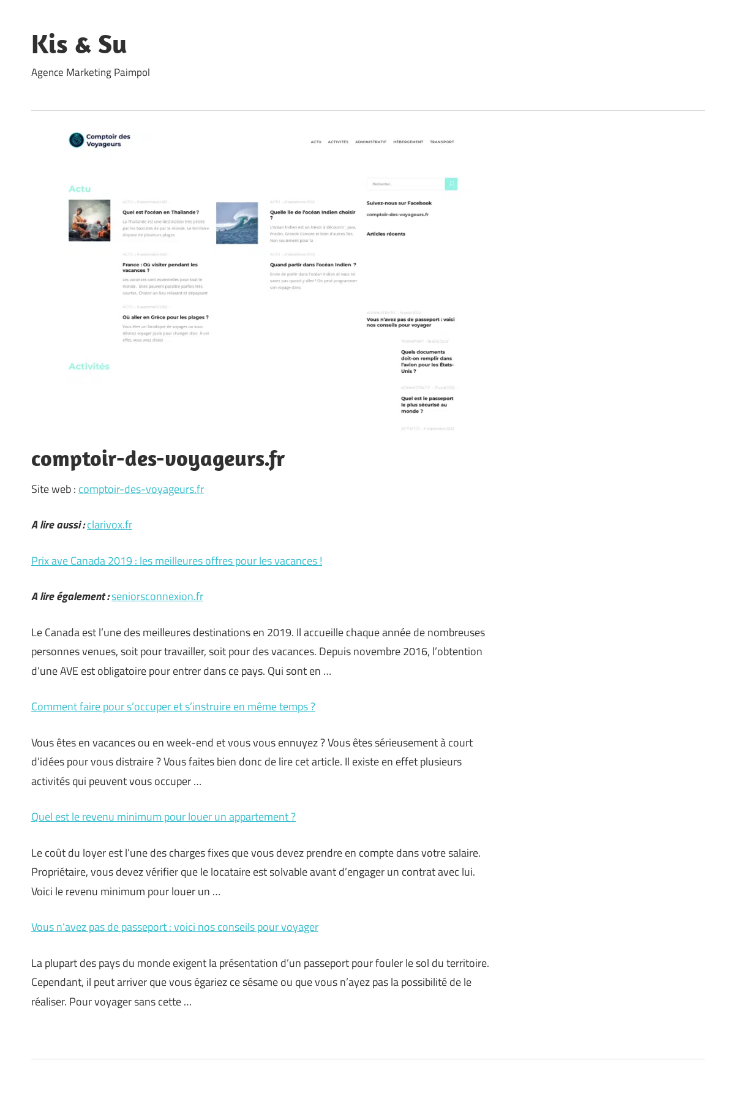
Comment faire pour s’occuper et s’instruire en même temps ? (173, 706)
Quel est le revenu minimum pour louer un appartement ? (163, 816)
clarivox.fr (109, 524)
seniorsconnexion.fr (157, 596)
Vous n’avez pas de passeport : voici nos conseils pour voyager (174, 927)
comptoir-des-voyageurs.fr (141, 489)
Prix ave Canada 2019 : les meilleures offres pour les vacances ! (176, 560)
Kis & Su (79, 43)
